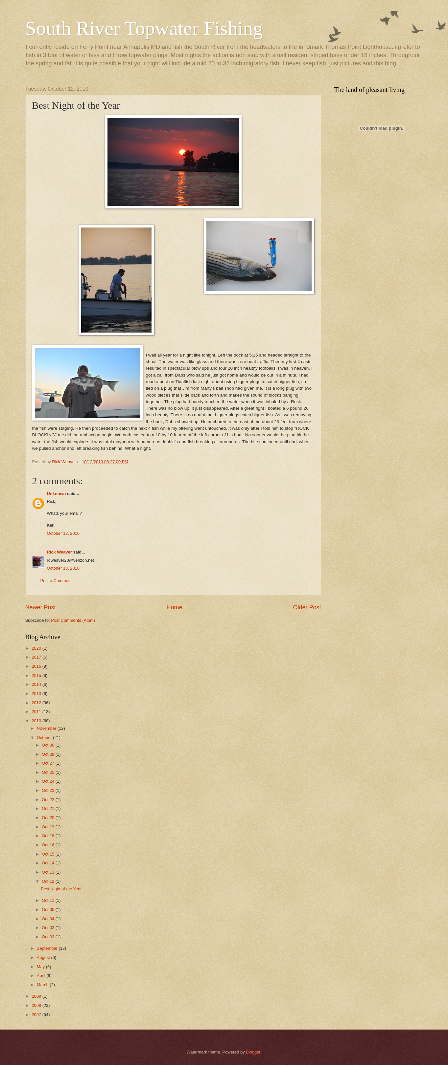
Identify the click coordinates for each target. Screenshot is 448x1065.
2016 (37, 666)
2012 (37, 702)
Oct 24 (49, 781)
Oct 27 (49, 763)
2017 (37, 657)
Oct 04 (49, 918)
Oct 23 (49, 790)
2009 (37, 996)
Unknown (56, 493)
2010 (37, 720)
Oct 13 (49, 872)
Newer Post (40, 607)
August (44, 957)
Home (174, 607)
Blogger (253, 1052)
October (45, 737)
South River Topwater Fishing (144, 28)
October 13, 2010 (63, 533)
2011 (37, 711)
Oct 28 (49, 754)
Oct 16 (49, 844)
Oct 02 (49, 936)
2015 (37, 675)
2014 (37, 684)
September (48, 948)
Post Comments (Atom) (73, 620)
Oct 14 (49, 862)
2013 (37, 693)
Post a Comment (56, 580)
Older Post (307, 607)
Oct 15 (49, 854)
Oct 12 (49, 881)
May (41, 966)
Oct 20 (49, 817)
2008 (37, 1005)
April (41, 975)
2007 (37, 1014)
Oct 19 (49, 826)
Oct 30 (49, 745)
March (43, 984)
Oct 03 (49, 927)
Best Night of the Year (61, 888)
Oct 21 (49, 808)
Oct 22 (49, 799)
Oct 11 (49, 900)
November (47, 728)
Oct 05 (49, 909)
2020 (37, 648)
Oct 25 (49, 772)
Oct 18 (49, 835)
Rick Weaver (59, 552)
